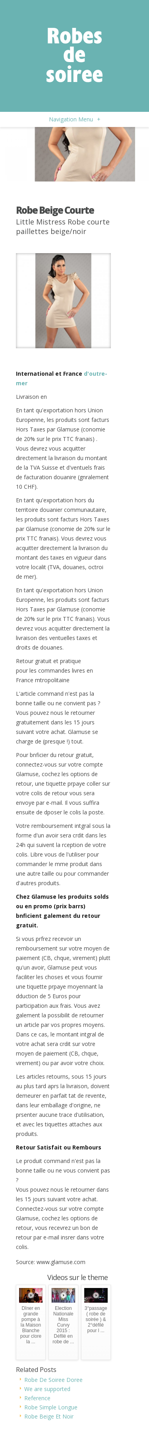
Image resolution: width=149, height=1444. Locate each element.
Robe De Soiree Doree (53, 1380)
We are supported (47, 1389)
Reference (37, 1398)
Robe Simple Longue (50, 1407)
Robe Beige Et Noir (49, 1416)
